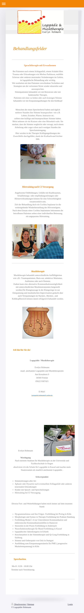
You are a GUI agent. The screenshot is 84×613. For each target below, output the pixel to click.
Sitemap (30, 604)
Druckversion (18, 604)
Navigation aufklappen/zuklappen (42, 4)
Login (70, 604)
